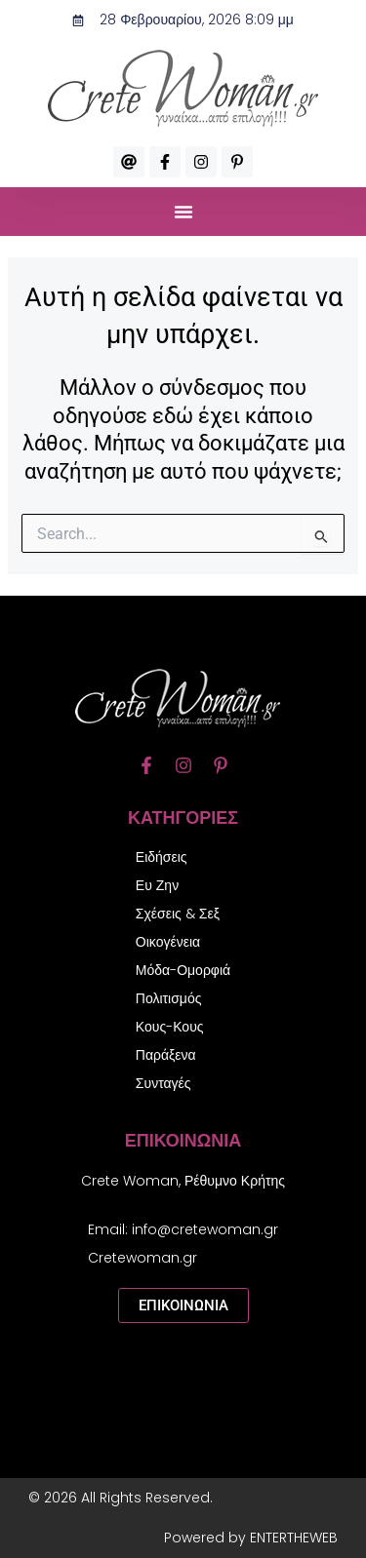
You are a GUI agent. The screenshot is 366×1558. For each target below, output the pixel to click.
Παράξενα (166, 1055)
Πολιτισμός (169, 998)
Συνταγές (163, 1083)
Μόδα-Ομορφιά (183, 970)
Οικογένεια (168, 942)
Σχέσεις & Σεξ (178, 913)
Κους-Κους (170, 1026)
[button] (183, 211)
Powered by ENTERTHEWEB (251, 1537)
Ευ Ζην (157, 885)
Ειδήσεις (161, 857)
